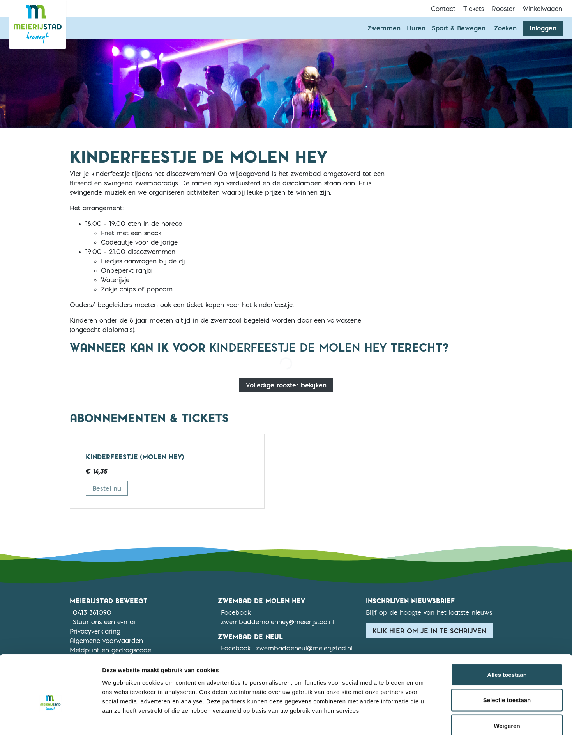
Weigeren (507, 683)
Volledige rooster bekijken (286, 385)
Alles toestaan (507, 632)
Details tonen (421, 719)
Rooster (503, 8)
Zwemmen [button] (384, 28)
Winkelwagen (542, 8)
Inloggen (543, 28)
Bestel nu (110, 487)
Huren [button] (416, 28)
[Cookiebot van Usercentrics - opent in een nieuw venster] (50, 720)
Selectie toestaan (507, 658)
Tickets (473, 8)
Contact (443, 8)
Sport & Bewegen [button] (458, 28)
